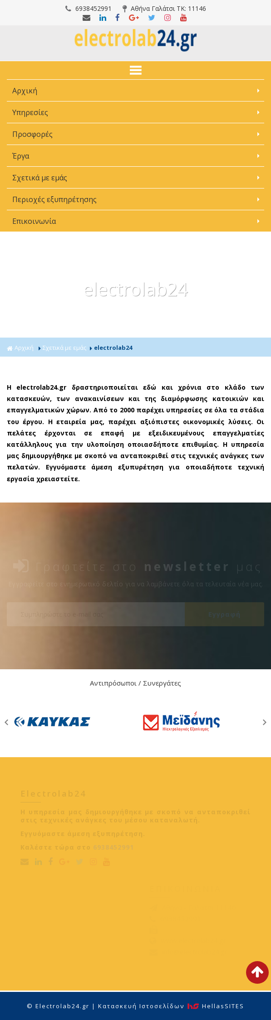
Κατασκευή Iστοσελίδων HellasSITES (171, 1006)
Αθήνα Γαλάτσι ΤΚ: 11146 (164, 8)
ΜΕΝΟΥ (135, 70)
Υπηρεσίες (31, 112)
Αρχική (24, 91)
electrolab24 (113, 347)
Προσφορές (33, 134)
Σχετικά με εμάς (40, 178)
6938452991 (88, 8)
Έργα (21, 156)
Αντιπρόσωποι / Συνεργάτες (135, 682)
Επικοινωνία (34, 221)
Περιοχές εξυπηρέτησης (55, 199)
